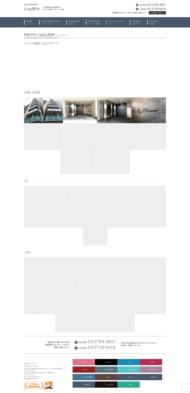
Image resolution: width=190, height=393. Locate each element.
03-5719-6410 (156, 8)
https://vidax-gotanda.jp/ (32, 377)
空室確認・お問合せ (157, 13)
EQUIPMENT (74, 22)
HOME (30, 22)
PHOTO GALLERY (116, 22)
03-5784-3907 (156, 4)
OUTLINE (154, 22)
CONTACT (136, 22)
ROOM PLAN (94, 22)
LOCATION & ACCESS (51, 22)
